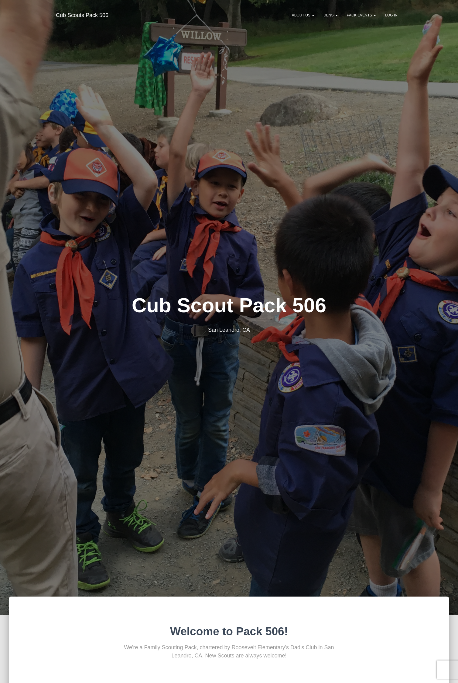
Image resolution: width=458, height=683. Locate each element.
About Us (303, 15)
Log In (391, 15)
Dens (330, 15)
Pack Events (361, 15)
